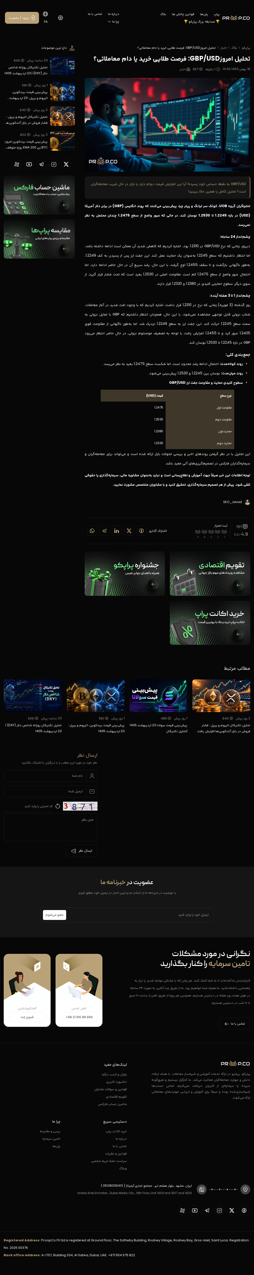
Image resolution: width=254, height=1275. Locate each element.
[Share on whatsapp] (92, 531)
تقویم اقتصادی (116, 1096)
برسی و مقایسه (50, 1131)
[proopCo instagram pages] (54, 164)
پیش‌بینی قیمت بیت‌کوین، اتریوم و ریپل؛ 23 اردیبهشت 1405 (28, 95)
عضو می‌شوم (54, 915)
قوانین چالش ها (183, 14)
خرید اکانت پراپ (116, 1131)
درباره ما (113, 13)
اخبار (223, 47)
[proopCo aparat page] (17, 164)
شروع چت (27, 1017)
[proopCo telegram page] (41, 164)
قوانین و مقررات (116, 1153)
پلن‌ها (204, 14)
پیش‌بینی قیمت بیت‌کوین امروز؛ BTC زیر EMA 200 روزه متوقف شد (26, 144)
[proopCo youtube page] (29, 164)
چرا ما (113, 21)
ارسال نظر (81, 851)
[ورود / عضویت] (22, 18)
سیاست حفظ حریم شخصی (109, 1160)
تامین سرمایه (51, 1138)
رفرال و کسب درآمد (114, 1074)
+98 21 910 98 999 (79, 1017)
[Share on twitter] (129, 531)
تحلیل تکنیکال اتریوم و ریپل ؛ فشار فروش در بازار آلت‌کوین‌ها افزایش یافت (26, 120)
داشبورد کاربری (116, 1081)
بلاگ (163, 14)
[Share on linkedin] (117, 531)
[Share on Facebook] (141, 531)
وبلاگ (123, 1168)
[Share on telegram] (104, 531)
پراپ (217, 14)
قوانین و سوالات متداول (110, 1089)
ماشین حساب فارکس (112, 1104)
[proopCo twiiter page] (66, 164)
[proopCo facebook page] (244, 1210)
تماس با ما (95, 13)
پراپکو (246, 47)
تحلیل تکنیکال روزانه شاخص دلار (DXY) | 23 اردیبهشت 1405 (26, 70)
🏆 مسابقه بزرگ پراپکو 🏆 (202, 21)
